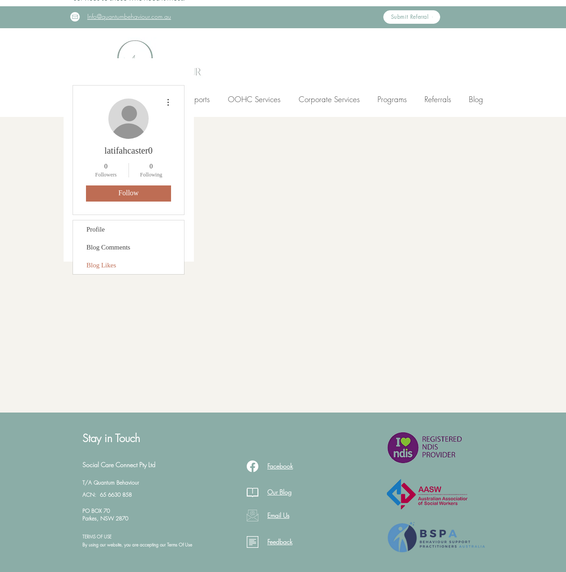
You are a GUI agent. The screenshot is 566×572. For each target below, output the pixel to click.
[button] (254, 99)
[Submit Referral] (411, 17)
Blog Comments (108, 247)
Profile (95, 229)
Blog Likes (101, 265)
